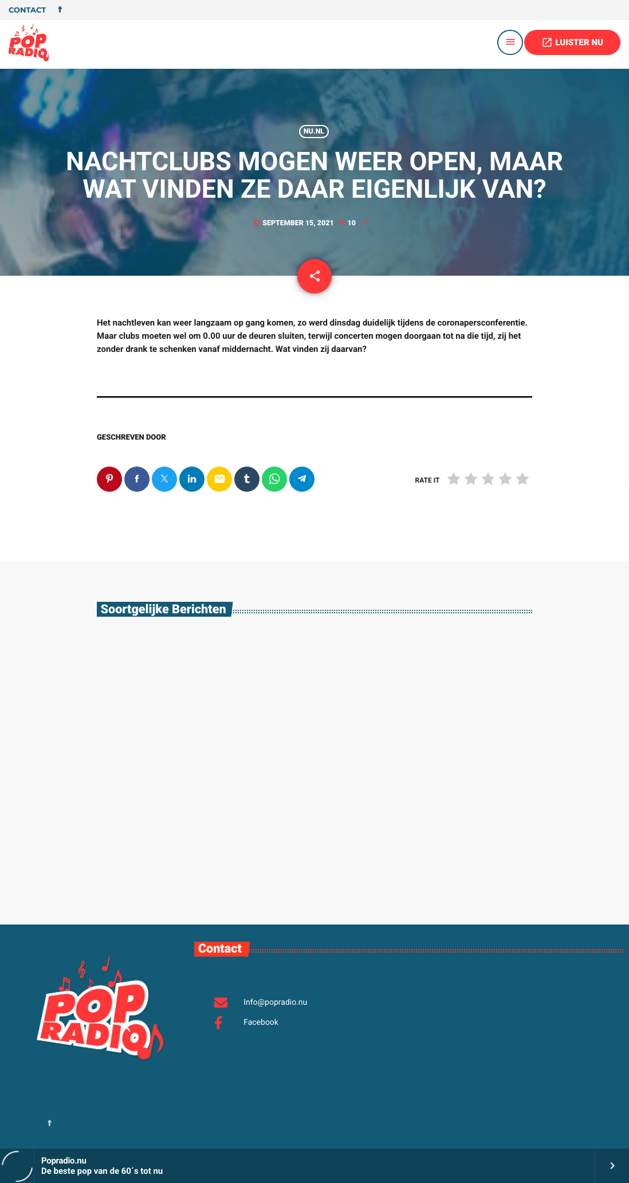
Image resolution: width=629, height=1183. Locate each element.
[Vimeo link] (29, 42)
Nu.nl (314, 131)
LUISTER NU (572, 42)
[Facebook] (60, 10)
